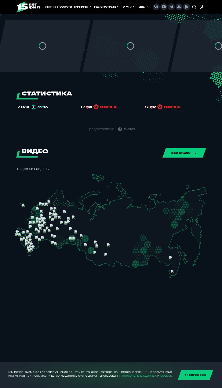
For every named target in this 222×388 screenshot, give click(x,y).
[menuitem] (107, 7)
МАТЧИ (50, 6)
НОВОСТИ (64, 6)
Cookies (166, 376)
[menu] (121, 7)
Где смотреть (107, 7)
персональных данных (139, 376)
